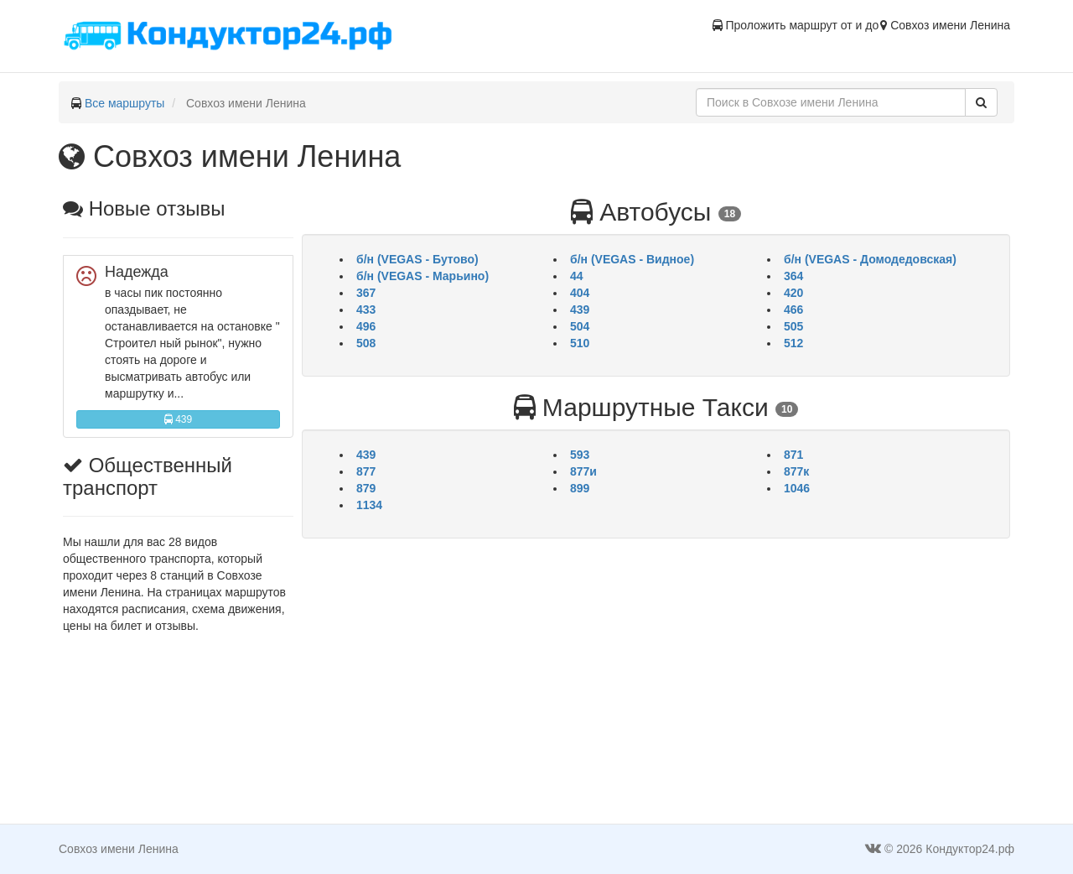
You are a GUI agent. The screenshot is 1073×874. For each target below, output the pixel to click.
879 (366, 488)
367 (366, 292)
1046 (797, 488)
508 (366, 343)
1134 (369, 505)
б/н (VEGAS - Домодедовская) (870, 259)
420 (793, 292)
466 (793, 309)
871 (793, 454)
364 (793, 276)
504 (579, 326)
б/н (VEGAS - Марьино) (422, 276)
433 (366, 309)
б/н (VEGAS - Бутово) (417, 259)
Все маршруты (125, 103)
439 (178, 419)
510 (579, 343)
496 (366, 326)
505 (793, 326)
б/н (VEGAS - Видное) (632, 259)
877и (583, 471)
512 (793, 343)
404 (579, 292)
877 (366, 471)
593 (579, 454)
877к (796, 471)
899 (579, 488)
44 (576, 276)
